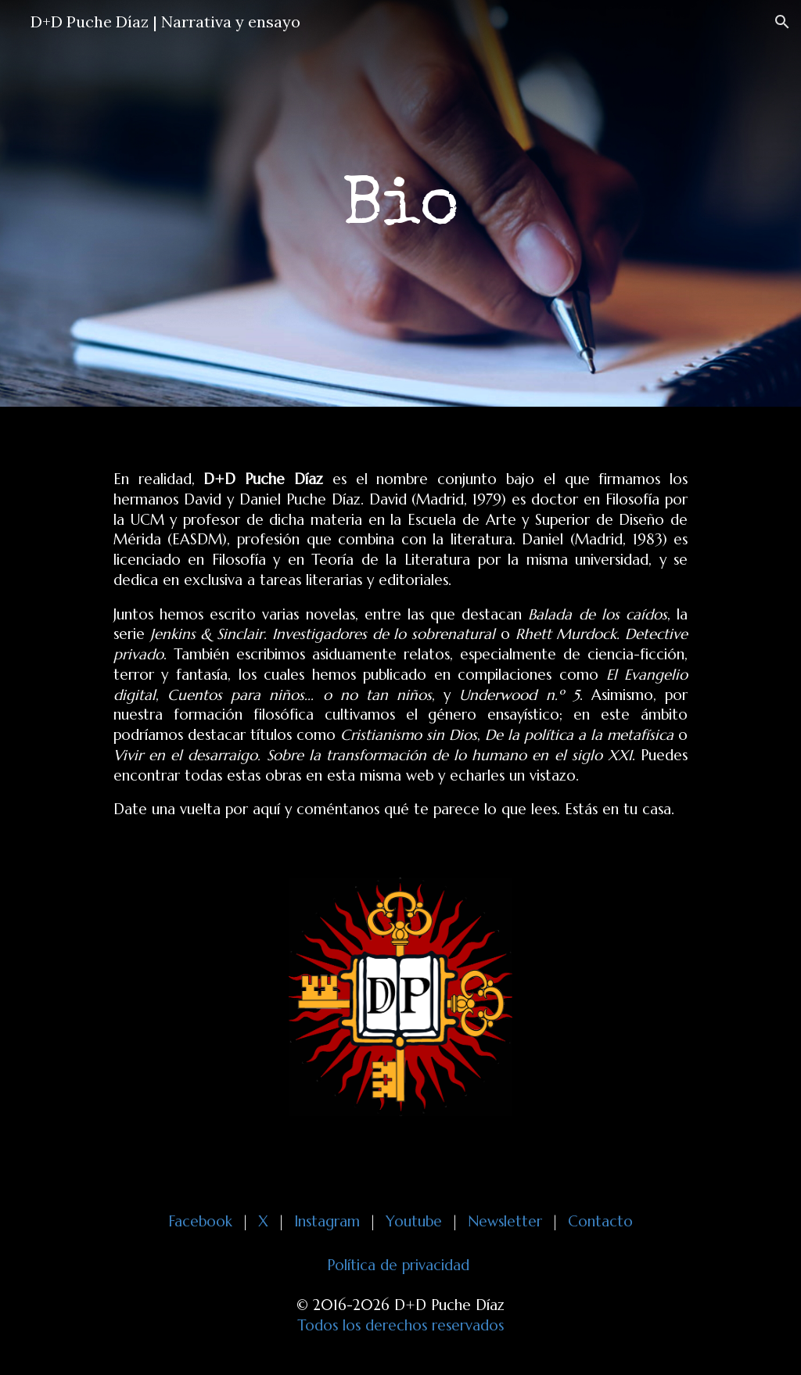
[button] (782, 22)
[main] (400, 204)
